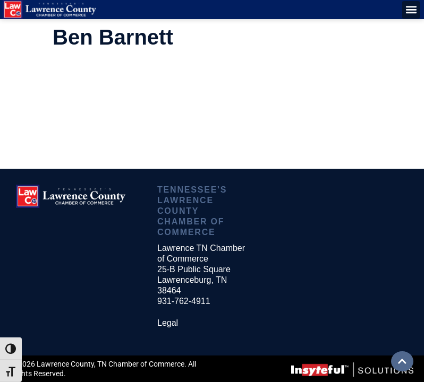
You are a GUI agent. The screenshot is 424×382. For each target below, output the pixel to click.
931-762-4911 (183, 301)
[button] (411, 10)
